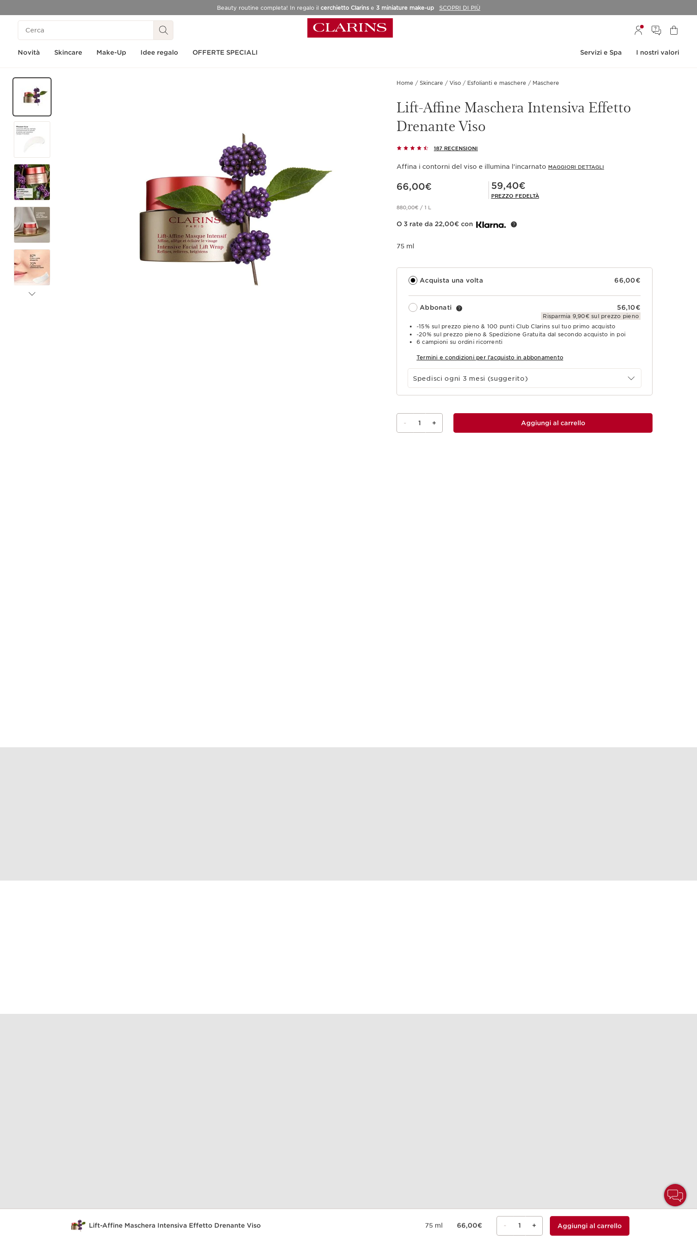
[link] (515, 196)
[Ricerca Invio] (163, 30)
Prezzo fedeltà (515, 196)
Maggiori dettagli (576, 167)
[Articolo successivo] (32, 294)
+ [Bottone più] (434, 423)
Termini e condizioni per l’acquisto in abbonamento (490, 357)
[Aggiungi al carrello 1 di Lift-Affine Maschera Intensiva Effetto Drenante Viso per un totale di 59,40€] (553, 423)
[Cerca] (86, 30)
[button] (32, 97)
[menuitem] (638, 30)
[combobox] (524, 378)
